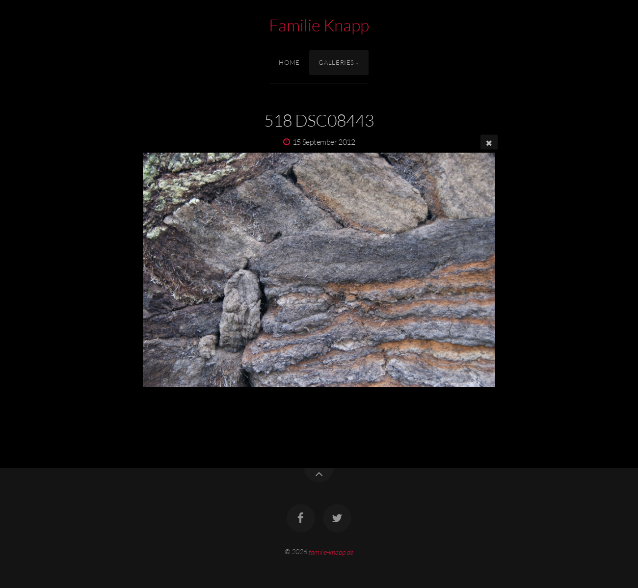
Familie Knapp (319, 25)
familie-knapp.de (331, 551)
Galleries (336, 62)
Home (289, 62)
